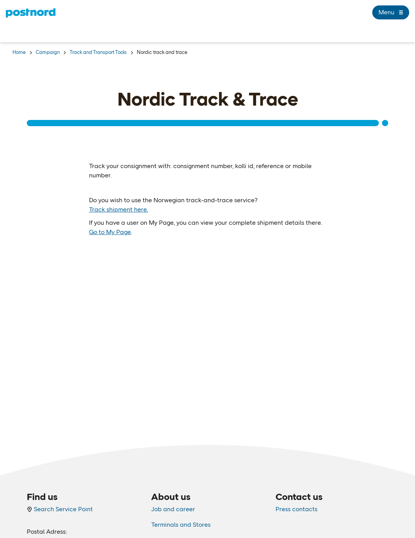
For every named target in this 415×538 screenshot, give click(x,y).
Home (19, 52)
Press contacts (296, 509)
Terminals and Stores (181, 524)
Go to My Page (110, 232)
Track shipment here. (118, 209)
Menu (390, 12)
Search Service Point (60, 509)
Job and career (173, 509)
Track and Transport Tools (98, 52)
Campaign (48, 52)
